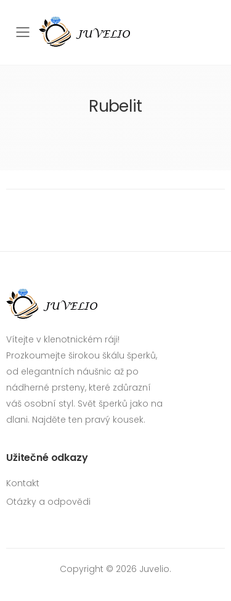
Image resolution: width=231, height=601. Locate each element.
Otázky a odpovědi (48, 501)
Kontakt (22, 483)
